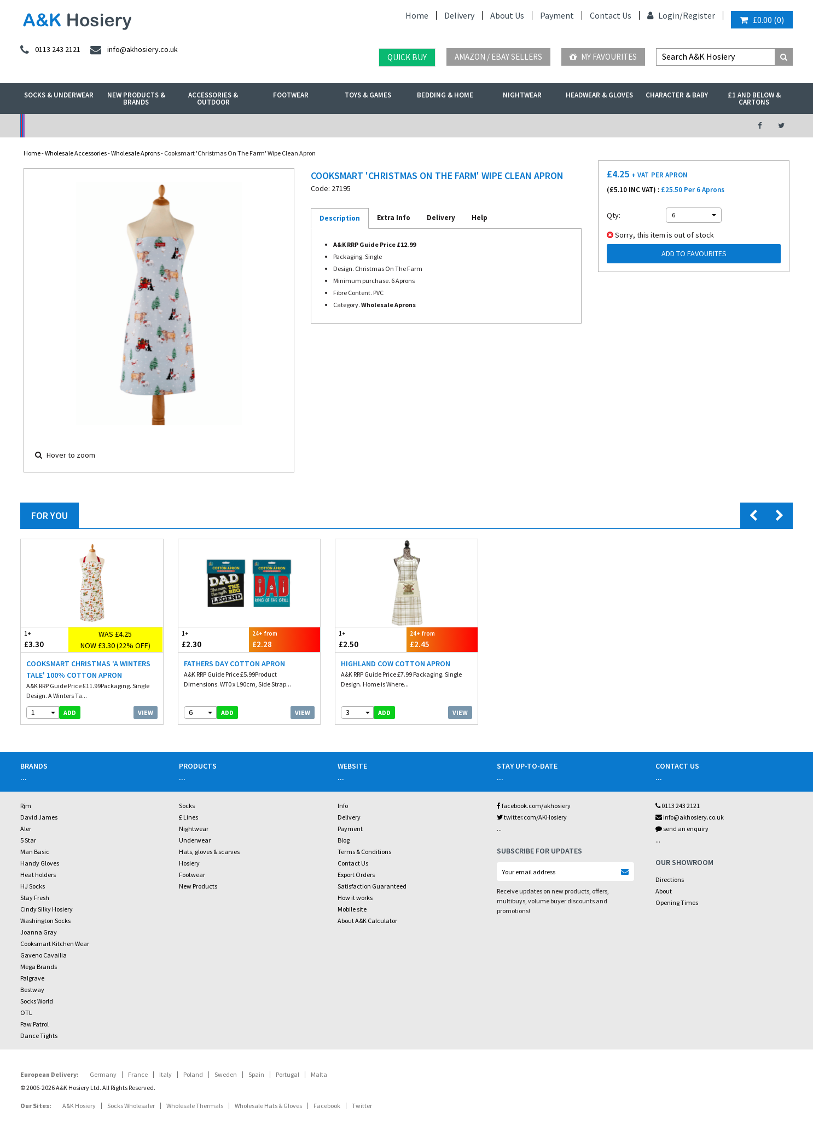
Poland (193, 1074)
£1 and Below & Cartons (754, 98)
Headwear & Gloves (599, 95)
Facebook (326, 1105)
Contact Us (610, 15)
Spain (256, 1074)
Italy (165, 1074)
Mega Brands (38, 966)
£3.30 (44, 639)
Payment (557, 15)
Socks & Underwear (59, 95)
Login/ (665, 15)
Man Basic (34, 851)
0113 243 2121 (677, 805)
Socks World (36, 1001)
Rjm (25, 805)
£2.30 (214, 639)
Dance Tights (38, 1035)
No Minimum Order (109, 125)
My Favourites (603, 56)
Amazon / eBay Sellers (498, 56)
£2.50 (371, 639)
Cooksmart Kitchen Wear (54, 943)
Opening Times (676, 902)
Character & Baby (677, 95)
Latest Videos (642, 125)
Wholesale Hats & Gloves (268, 1105)
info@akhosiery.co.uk (689, 817)
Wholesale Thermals (194, 1105)
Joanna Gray (38, 932)
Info (343, 805)
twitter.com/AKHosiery (532, 817)
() (762, 19)
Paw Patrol (34, 1024)
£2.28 (284, 639)
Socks (187, 805)
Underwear (195, 840)
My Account (287, 125)
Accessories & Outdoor (213, 98)
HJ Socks (32, 886)
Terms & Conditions (364, 851)
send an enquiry (682, 828)
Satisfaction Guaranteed (372, 886)
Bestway (32, 989)
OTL (26, 1012)
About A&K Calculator (367, 920)
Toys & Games (368, 95)
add (69, 712)
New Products (198, 886)
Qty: (613, 215)
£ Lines (188, 817)
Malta (319, 1074)
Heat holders (38, 874)
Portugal (287, 1074)
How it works (355, 897)
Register (699, 15)
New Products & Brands (136, 98)
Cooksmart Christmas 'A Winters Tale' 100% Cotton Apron (88, 669)
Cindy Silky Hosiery (46, 909)
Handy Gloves (39, 863)
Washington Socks (45, 920)
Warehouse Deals (464, 125)
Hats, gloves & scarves (209, 851)
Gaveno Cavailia (43, 955)
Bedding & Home (445, 95)
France (138, 1074)
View (145, 712)
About (663, 891)
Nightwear (522, 95)
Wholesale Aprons (135, 153)
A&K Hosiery (79, 1105)
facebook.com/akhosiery (534, 805)
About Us (507, 15)
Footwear (291, 95)
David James (38, 817)
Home (416, 15)
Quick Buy (407, 57)
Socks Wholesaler (131, 1105)
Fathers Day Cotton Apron (234, 663)
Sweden (225, 1074)
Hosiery (189, 863)
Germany (103, 1074)
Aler (25, 828)
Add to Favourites (694, 253)
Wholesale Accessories (76, 153)
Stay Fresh (34, 897)
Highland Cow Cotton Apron (395, 663)
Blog (344, 840)
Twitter (362, 1105)
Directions (669, 879)
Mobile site (352, 909)
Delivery (459, 15)
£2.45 (442, 639)
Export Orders (356, 874)
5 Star (28, 840)
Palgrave (32, 978)
